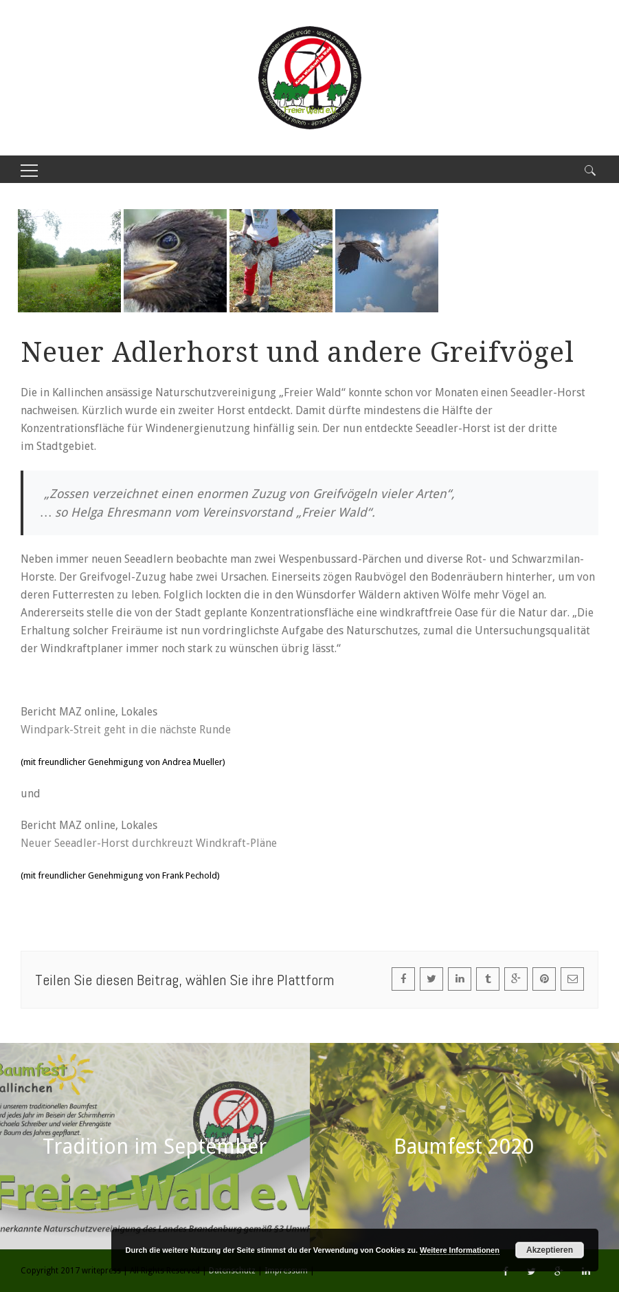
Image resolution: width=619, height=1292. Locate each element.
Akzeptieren (549, 1250)
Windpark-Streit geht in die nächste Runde (126, 729)
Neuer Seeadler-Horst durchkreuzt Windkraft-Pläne (149, 843)
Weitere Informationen (459, 1250)
